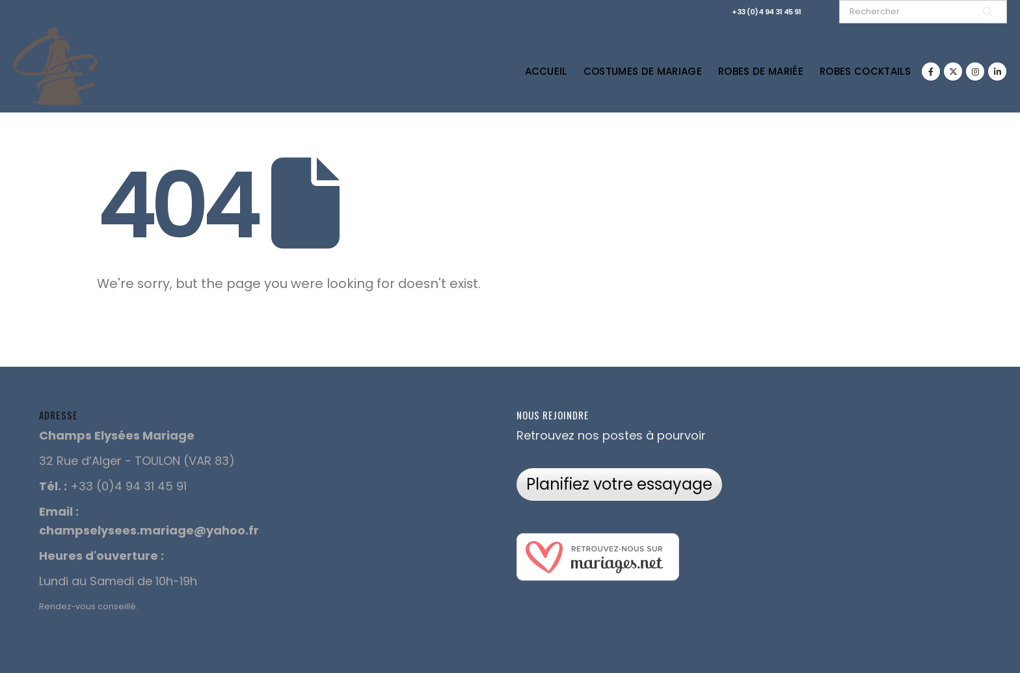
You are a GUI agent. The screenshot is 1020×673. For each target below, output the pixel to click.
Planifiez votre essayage (619, 484)
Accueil (546, 71)
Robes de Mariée (760, 71)
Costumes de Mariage (643, 71)
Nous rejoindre (553, 415)
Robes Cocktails (865, 71)
